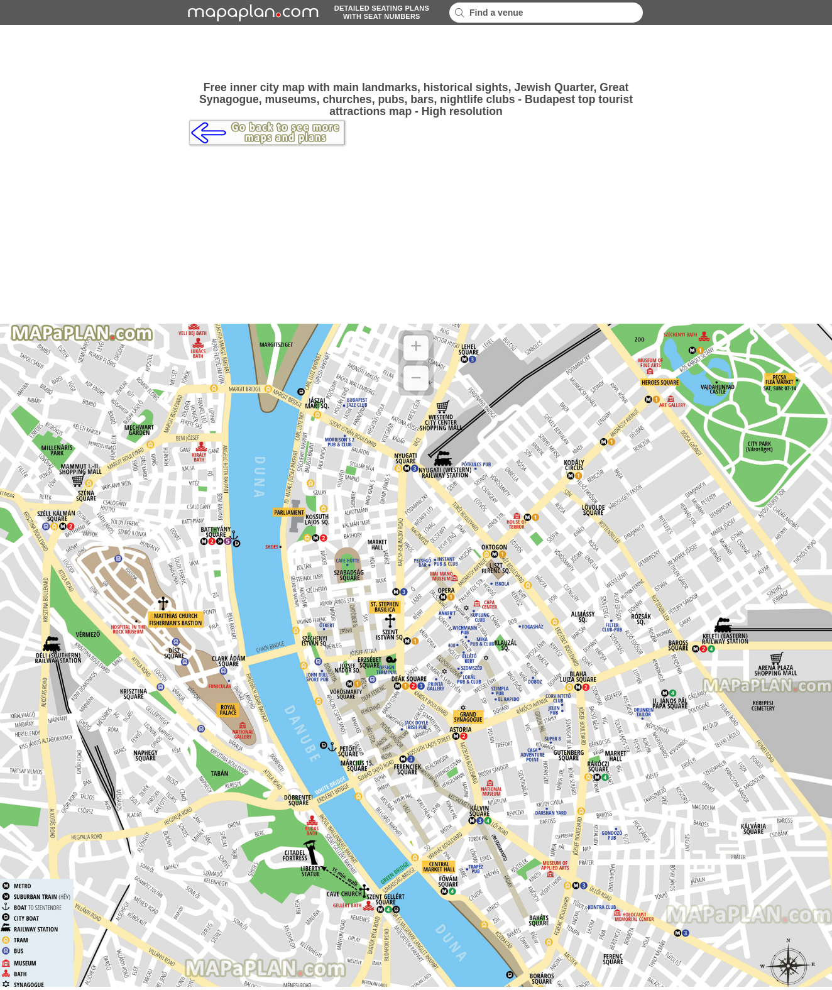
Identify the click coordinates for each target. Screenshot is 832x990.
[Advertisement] (416, 53)
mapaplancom (251, 12)
